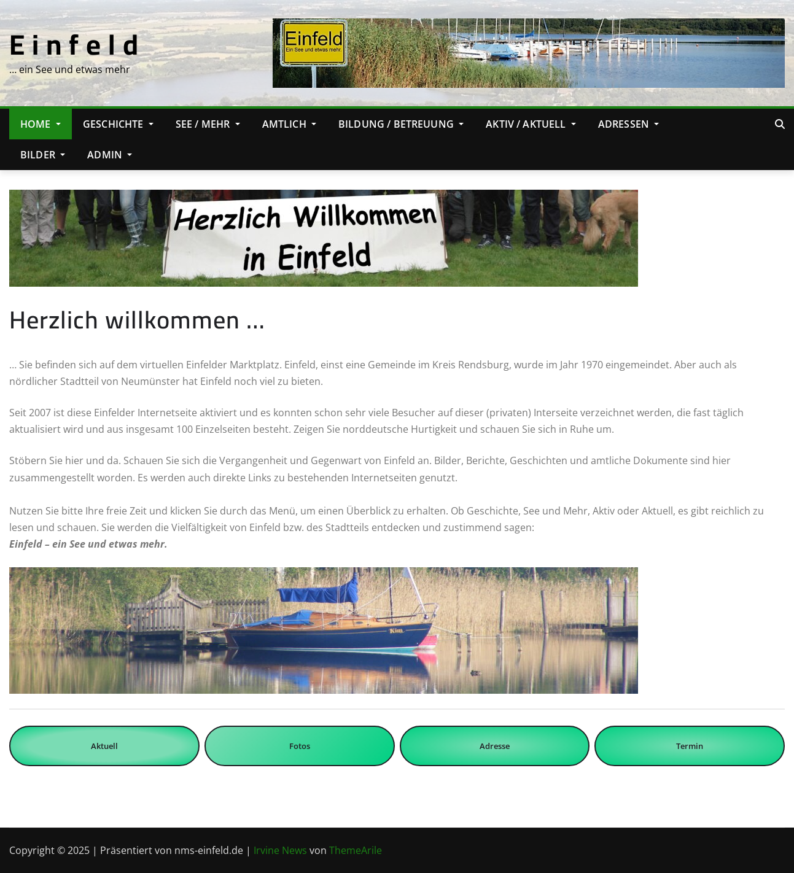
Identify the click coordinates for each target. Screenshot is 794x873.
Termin (689, 745)
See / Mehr (208, 124)
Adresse (495, 745)
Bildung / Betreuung (401, 124)
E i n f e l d (74, 44)
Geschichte (118, 124)
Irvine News (280, 850)
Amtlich (289, 124)
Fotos (299, 745)
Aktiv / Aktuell (531, 124)
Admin (109, 154)
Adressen (629, 124)
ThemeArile (355, 850)
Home (40, 124)
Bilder (42, 154)
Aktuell (104, 745)
